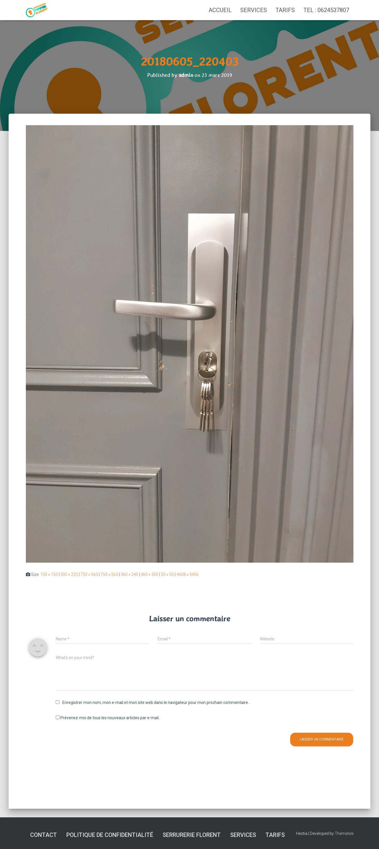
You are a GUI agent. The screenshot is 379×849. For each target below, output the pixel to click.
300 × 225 (69, 574)
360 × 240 (129, 574)
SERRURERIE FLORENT (192, 834)
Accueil (220, 10)
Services (253, 10)
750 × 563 (89, 574)
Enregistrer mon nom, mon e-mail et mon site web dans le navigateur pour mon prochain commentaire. (155, 702)
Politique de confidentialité (109, 834)
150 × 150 (49, 574)
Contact (43, 834)
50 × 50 (167, 574)
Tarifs (285, 10)
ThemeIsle (344, 833)
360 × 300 (149, 574)
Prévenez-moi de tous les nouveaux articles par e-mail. (109, 717)
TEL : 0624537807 (326, 10)
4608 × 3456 (187, 574)
